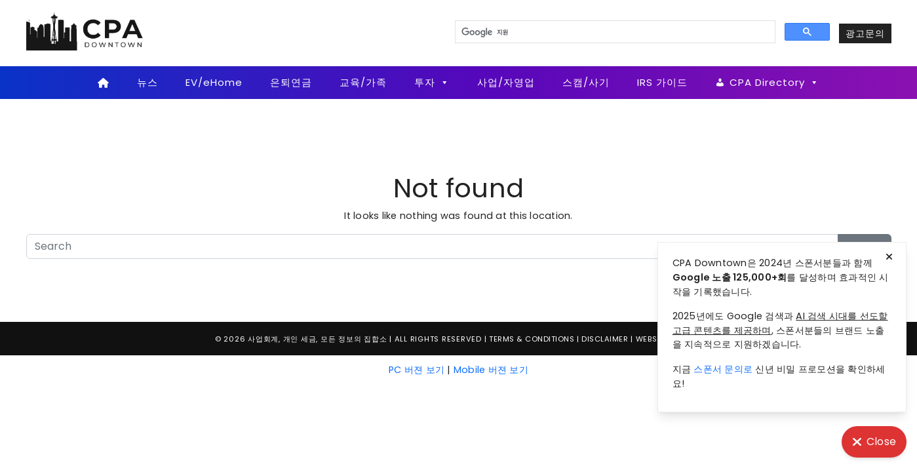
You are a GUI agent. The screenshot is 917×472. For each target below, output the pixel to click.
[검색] (613, 32)
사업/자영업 (506, 82)
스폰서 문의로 (722, 369)
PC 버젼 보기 (416, 369)
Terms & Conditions (531, 339)
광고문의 (865, 33)
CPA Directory (774, 82)
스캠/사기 (586, 82)
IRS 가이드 (662, 82)
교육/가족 (363, 82)
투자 (432, 82)
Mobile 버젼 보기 (491, 369)
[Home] (104, 82)
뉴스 (147, 82)
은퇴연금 (291, 82)
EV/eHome (214, 82)
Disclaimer (604, 339)
